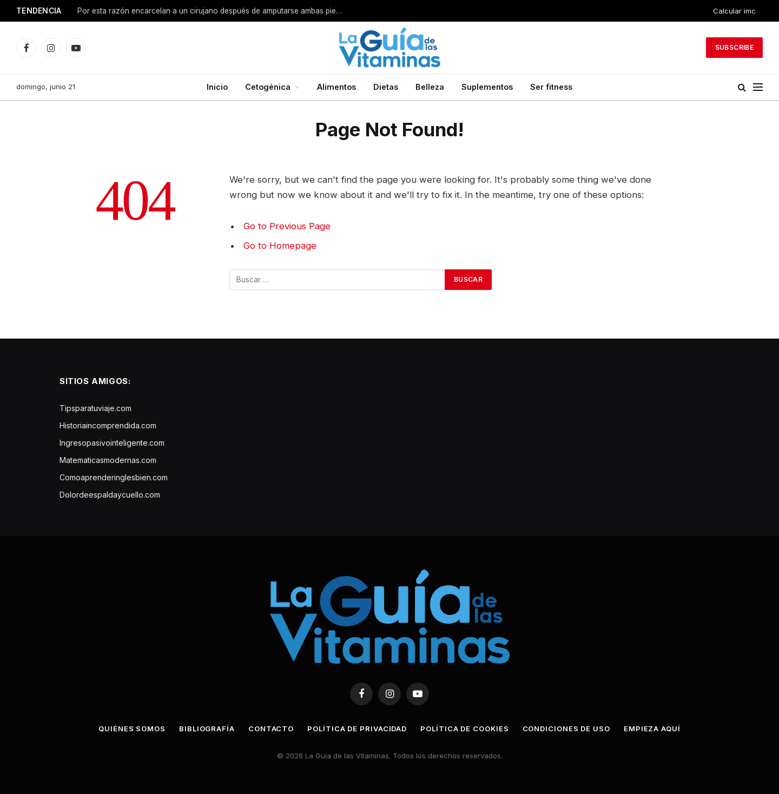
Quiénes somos (132, 728)
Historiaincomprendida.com (108, 425)
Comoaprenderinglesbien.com (114, 477)
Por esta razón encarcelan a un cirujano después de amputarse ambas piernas (212, 10)
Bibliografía (207, 728)
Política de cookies (464, 728)
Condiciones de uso (566, 728)
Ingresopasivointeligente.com (112, 442)
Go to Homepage (279, 245)
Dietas (385, 86)
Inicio (217, 86)
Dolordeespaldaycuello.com (110, 494)
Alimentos (336, 86)
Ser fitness (551, 86)
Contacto (271, 728)
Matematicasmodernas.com (108, 460)
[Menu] (758, 87)
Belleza (429, 86)
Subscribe (734, 47)
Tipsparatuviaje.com (95, 408)
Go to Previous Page (287, 226)
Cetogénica (268, 86)
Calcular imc (734, 10)
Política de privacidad (357, 728)
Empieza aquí (652, 728)
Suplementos (487, 86)
